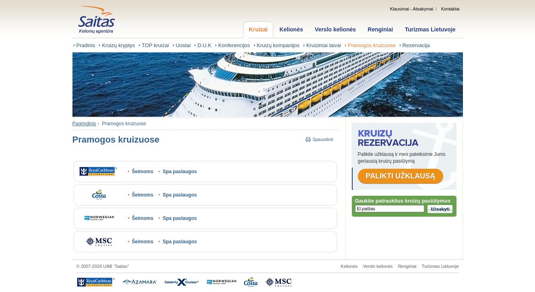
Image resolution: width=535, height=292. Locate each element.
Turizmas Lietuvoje (430, 29)
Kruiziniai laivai (323, 45)
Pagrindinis (84, 123)
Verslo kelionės (335, 29)
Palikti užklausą (401, 176)
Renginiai (380, 29)
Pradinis (85, 45)
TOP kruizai (155, 45)
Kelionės (291, 29)
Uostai (183, 45)
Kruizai (258, 29)
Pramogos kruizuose (372, 45)
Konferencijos (234, 45)
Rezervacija (416, 45)
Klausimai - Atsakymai (412, 8)
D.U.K (204, 45)
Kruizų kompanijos (278, 45)
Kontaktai (450, 8)
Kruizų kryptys (118, 45)
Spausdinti (322, 139)
